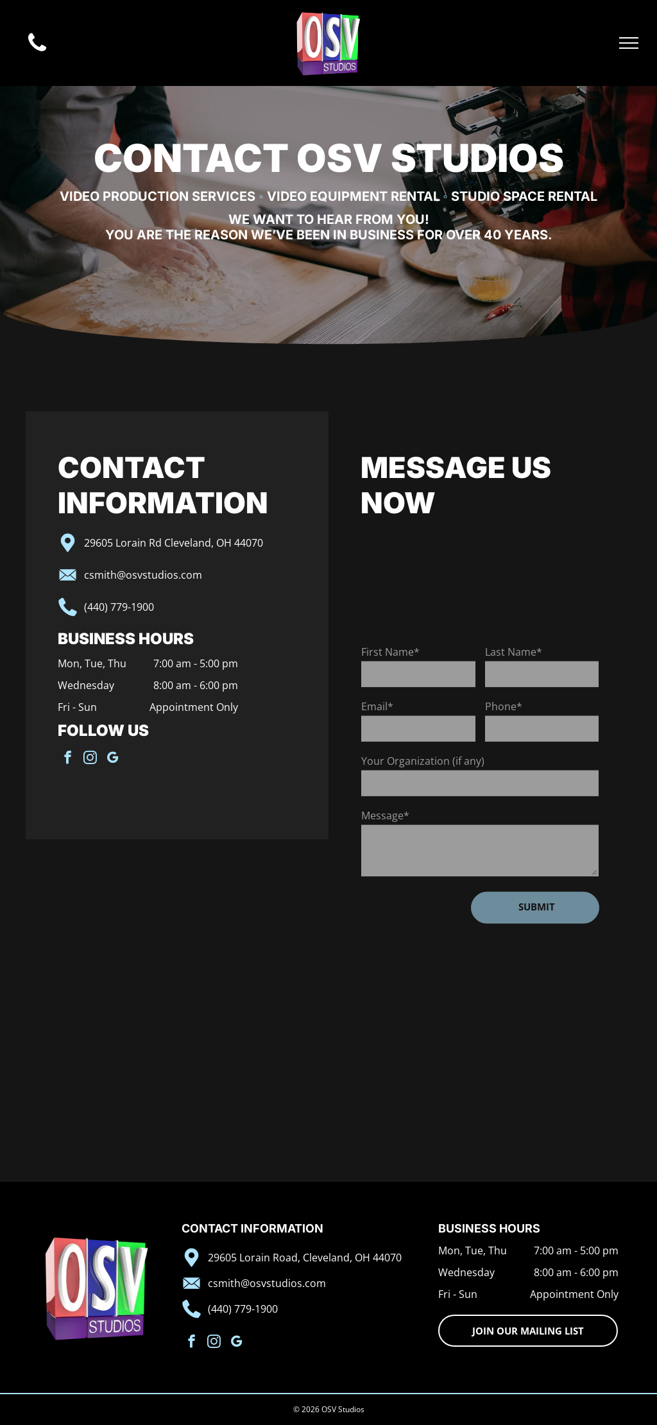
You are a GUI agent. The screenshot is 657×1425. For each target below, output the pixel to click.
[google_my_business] (67, 759)
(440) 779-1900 (73, 607)
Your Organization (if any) (422, 826)
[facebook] (22, 759)
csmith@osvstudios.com (97, 575)
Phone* (503, 772)
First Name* (390, 717)
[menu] (628, 43)
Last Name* (513, 717)
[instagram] (45, 759)
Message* (385, 881)
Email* (377, 772)
